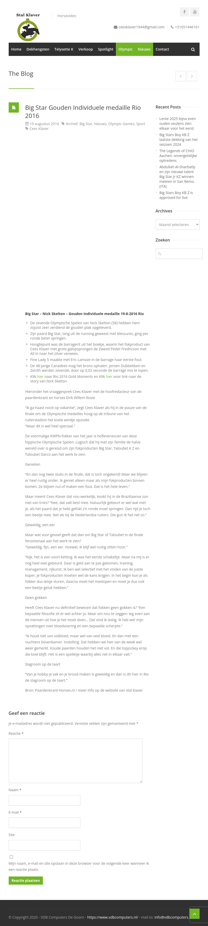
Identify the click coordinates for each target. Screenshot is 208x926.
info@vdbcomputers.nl (173, 917)
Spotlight (106, 49)
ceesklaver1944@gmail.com (142, 27)
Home (16, 49)
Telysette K (63, 49)
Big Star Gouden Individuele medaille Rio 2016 (83, 111)
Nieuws (144, 49)
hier (40, 376)
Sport (140, 123)
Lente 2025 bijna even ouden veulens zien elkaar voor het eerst (178, 123)
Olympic (125, 49)
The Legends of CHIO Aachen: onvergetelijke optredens (178, 155)
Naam (15, 789)
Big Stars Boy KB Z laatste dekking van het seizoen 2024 (179, 139)
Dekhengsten (38, 49)
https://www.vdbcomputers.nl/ (112, 917)
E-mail (15, 812)
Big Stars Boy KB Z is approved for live (176, 195)
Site (12, 834)
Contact (162, 49)
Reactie (16, 733)
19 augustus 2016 (44, 123)
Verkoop (85, 49)
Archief (72, 123)
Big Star (86, 123)
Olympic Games (121, 123)
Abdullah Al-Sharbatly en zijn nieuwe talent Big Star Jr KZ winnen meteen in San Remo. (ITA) (177, 176)
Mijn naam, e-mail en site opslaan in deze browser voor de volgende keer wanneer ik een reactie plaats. (79, 866)
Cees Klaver (39, 128)
